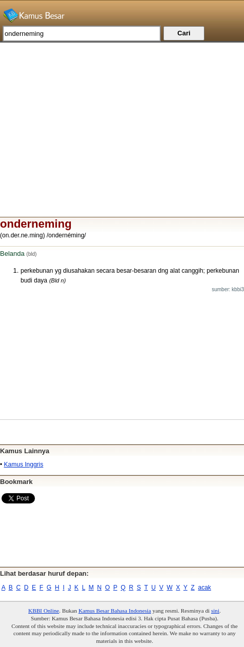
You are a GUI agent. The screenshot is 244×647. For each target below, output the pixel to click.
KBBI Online (43, 611)
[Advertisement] (122, 114)
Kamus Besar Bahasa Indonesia (115, 611)
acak (204, 587)
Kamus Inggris (24, 464)
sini (215, 611)
